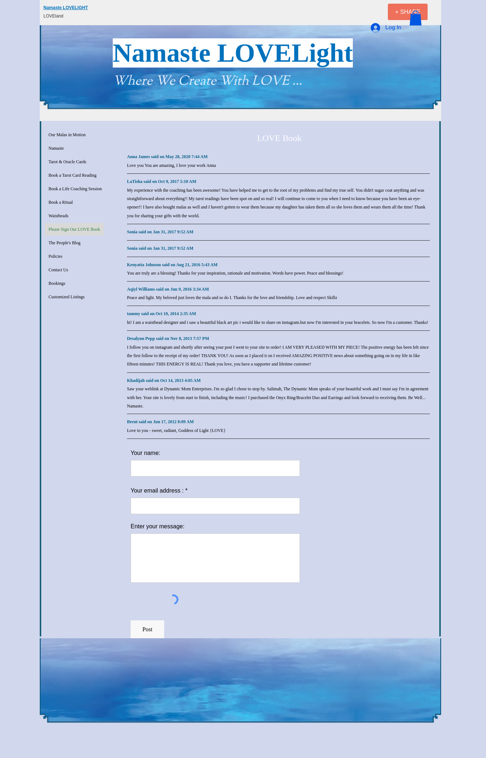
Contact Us (58, 269)
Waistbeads (58, 215)
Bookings (57, 283)
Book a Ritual (61, 202)
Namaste (56, 148)
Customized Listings (67, 296)
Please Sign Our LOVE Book (74, 229)
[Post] (147, 629)
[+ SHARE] (408, 12)
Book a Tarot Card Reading (73, 175)
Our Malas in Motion (67, 134)
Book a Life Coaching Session (75, 188)
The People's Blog (65, 242)
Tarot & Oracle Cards (67, 161)
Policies (55, 256)
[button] (415, 18)
